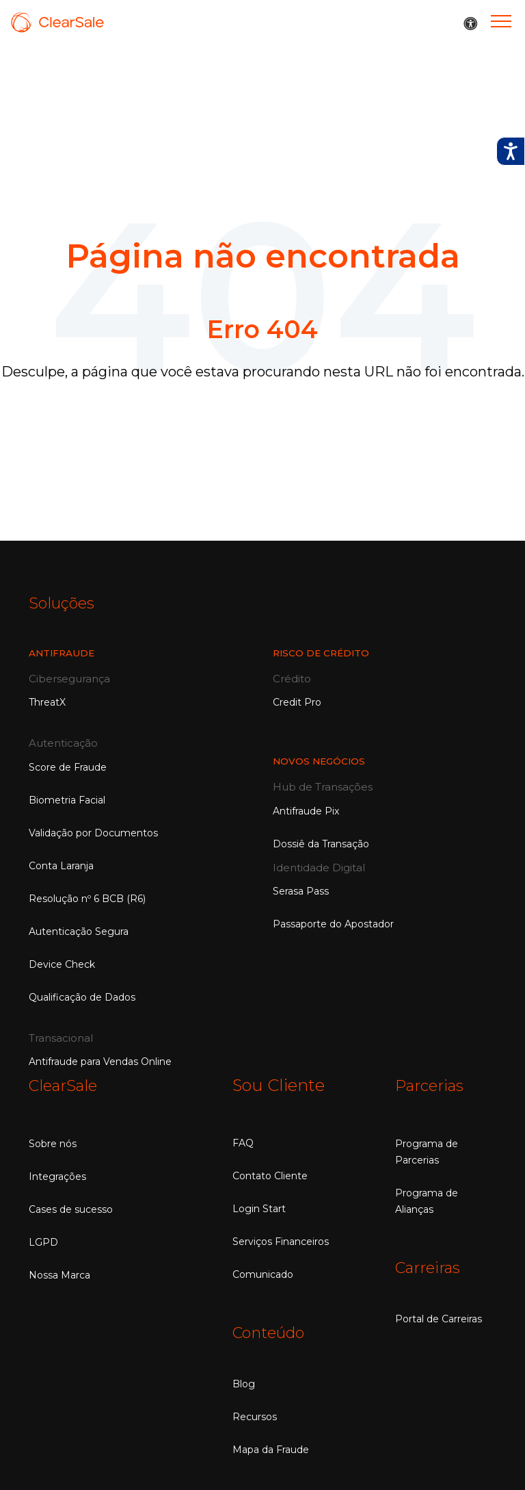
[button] (470, 24)
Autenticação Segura (79, 931)
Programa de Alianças (426, 1199)
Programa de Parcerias (426, 1150)
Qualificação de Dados (82, 996)
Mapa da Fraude (270, 1448)
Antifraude (63, 652)
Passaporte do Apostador (333, 923)
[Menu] (501, 21)
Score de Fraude (68, 766)
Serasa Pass (301, 890)
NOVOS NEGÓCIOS (320, 760)
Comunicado (262, 1274)
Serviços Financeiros (280, 1241)
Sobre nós (53, 1142)
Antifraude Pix (306, 810)
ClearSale (66, 1084)
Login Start (259, 1208)
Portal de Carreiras (438, 1317)
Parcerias (432, 1084)
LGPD (43, 1241)
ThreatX (47, 701)
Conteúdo (272, 1331)
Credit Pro (297, 701)
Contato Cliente (270, 1175)
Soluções (64, 603)
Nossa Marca (59, 1274)
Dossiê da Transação (321, 843)
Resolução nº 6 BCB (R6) (87, 898)
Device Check (62, 964)
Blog (243, 1382)
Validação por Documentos (93, 832)
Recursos (254, 1415)
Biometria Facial (67, 799)
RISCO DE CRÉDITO (323, 652)
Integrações (57, 1175)
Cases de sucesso (71, 1208)
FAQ (243, 1142)
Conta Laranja (61, 865)
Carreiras (431, 1266)
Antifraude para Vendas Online (100, 1061)
